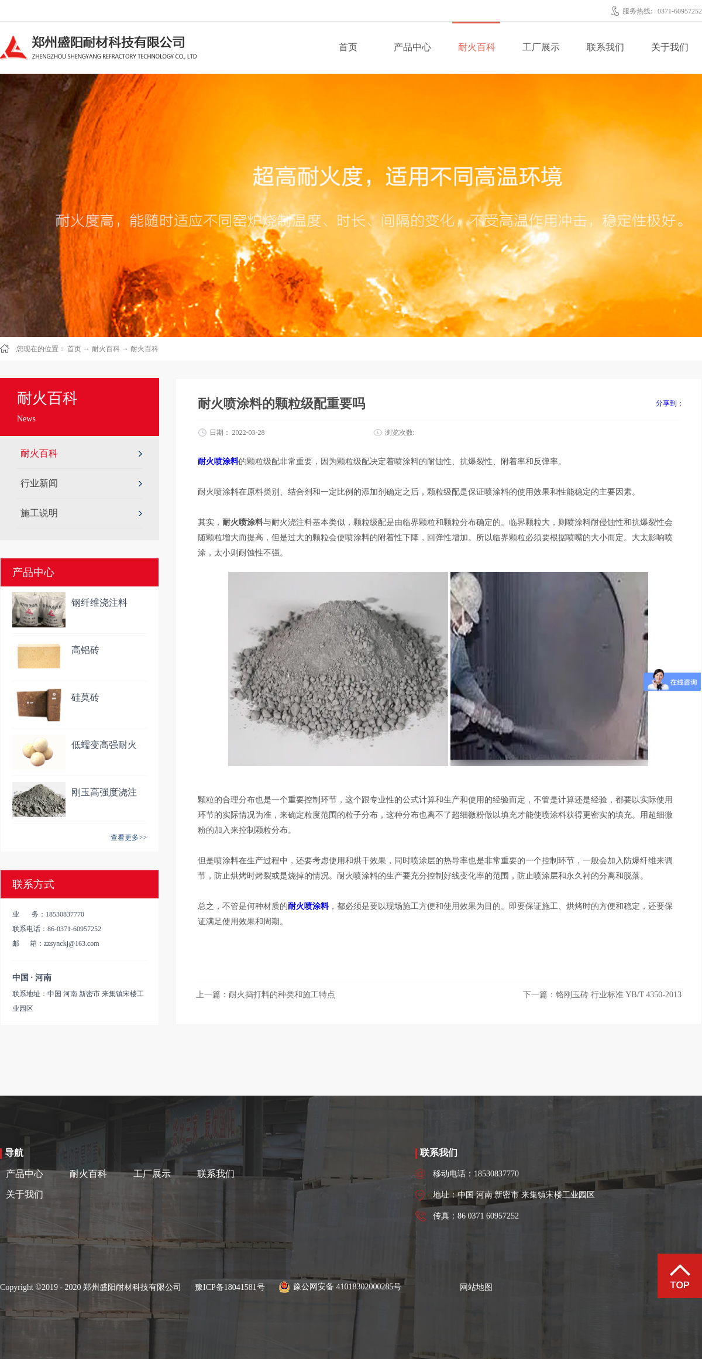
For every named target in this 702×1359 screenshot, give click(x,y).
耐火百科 (106, 349)
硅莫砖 (85, 697)
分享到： (670, 403)
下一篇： (602, 994)
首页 (348, 47)
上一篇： (265, 994)
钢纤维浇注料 (99, 603)
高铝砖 (85, 650)
